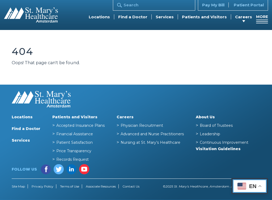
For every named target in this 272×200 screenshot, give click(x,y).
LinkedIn (71, 169)
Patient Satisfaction (74, 142)
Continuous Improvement (224, 142)
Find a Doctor (132, 16)
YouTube (84, 169)
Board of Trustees (216, 125)
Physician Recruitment (142, 125)
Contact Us (130, 186)
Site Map (18, 186)
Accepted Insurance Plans (80, 125)
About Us (205, 117)
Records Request (72, 159)
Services (165, 16)
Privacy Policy (42, 186)
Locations (99, 16)
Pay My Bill (213, 4)
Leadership (210, 134)
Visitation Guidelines (218, 148)
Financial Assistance (74, 134)
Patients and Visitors (204, 16)
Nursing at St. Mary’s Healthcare (150, 142)
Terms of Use (69, 186)
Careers (243, 16)
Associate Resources (101, 186)
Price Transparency (73, 151)
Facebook (46, 169)
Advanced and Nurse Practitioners (152, 134)
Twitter (59, 169)
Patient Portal (249, 4)
